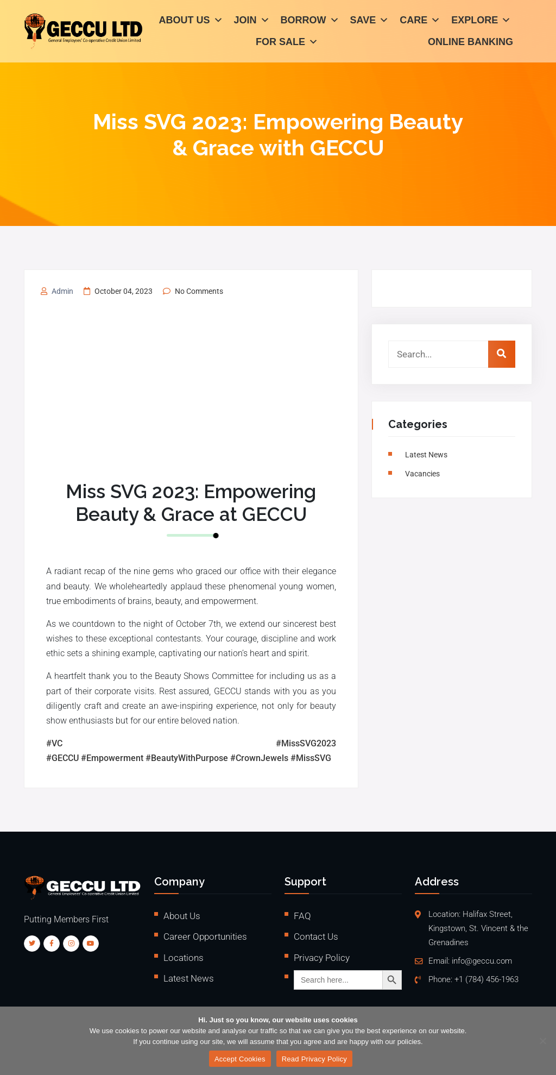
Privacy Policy (322, 957)
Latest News (428, 455)
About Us (191, 22)
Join (252, 22)
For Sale (287, 43)
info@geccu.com (482, 961)
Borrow (310, 22)
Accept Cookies (240, 1059)
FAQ (302, 915)
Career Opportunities (205, 936)
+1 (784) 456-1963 (486, 979)
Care (420, 22)
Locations (183, 957)
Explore (481, 22)
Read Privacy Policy (314, 1059)
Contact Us (316, 936)
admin (62, 291)
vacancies (424, 474)
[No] (542, 1040)
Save (369, 22)
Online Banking (470, 43)
